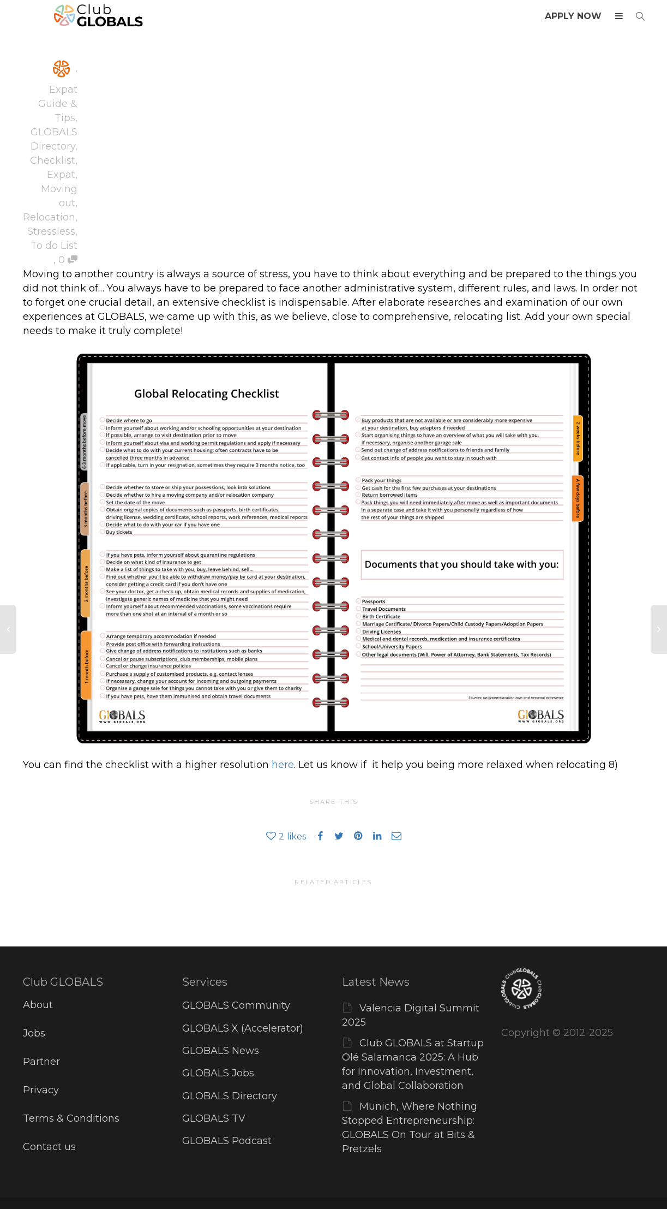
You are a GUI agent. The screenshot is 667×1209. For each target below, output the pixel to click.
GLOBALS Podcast (227, 1141)
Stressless (51, 231)
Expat (61, 175)
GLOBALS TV (213, 1118)
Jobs (34, 1033)
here (283, 765)
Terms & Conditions (71, 1118)
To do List (54, 246)
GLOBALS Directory (229, 1096)
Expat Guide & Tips (57, 104)
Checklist (52, 160)
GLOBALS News (220, 1051)
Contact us (49, 1147)
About (38, 1005)
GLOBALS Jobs (218, 1073)
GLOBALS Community (236, 1005)
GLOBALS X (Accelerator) (242, 1028)
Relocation (49, 217)
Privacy (41, 1090)
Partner (41, 1062)
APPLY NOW (573, 16)
